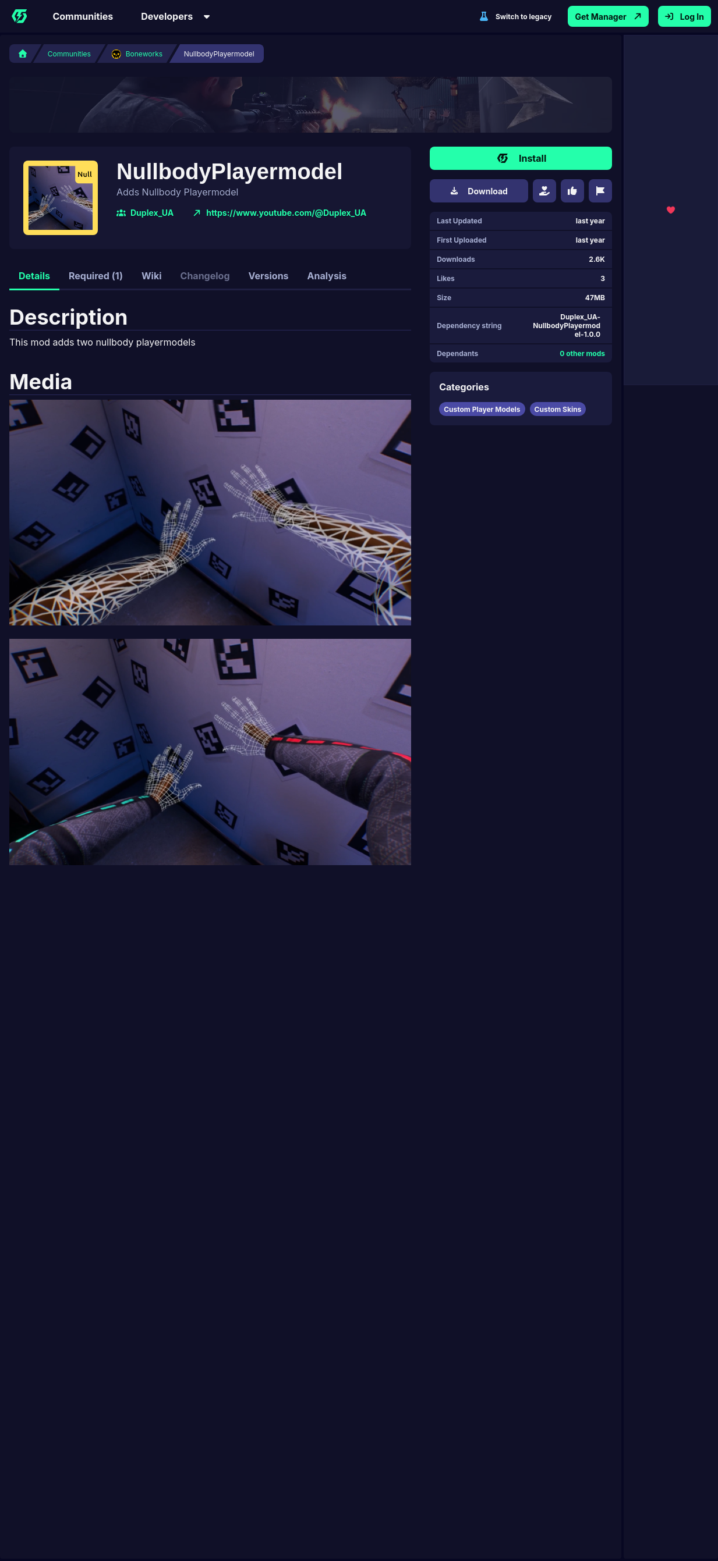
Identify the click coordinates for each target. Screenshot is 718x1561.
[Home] (19, 16)
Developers (176, 16)
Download (479, 191)
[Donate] (544, 190)
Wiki (152, 276)
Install (521, 158)
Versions (269, 276)
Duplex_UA (145, 213)
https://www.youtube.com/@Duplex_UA (279, 213)
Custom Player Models (482, 409)
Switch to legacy (515, 16)
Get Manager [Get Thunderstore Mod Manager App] (608, 17)
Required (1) (96, 276)
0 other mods (582, 353)
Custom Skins (558, 409)
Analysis (327, 276)
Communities (82, 16)
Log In (684, 17)
